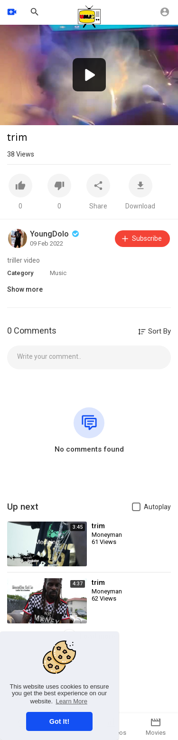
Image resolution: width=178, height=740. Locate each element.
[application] (89, 75)
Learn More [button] (71, 701)
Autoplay (157, 507)
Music (58, 272)
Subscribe (141, 238)
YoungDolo (55, 233)
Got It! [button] (59, 721)
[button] (89, 74)
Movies (156, 726)
